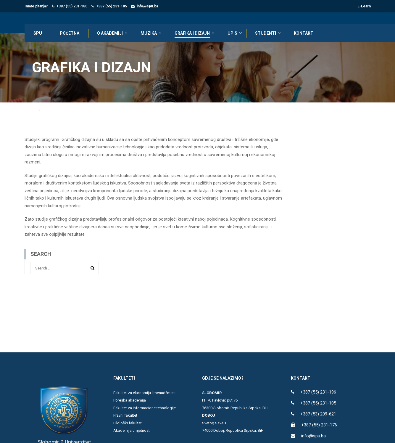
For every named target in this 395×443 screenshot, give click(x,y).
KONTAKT (303, 33)
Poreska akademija (129, 400)
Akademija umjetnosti (132, 430)
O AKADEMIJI (110, 33)
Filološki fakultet (127, 423)
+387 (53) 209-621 (318, 414)
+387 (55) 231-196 (318, 392)
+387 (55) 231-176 (319, 425)
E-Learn (364, 6)
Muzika (149, 33)
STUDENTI (265, 33)
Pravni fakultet (125, 415)
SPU (37, 33)
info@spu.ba (147, 6)
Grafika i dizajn (192, 33)
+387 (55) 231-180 (72, 6)
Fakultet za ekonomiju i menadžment (144, 393)
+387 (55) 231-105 (111, 6)
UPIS (232, 33)
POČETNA (69, 33)
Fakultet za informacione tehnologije (144, 408)
